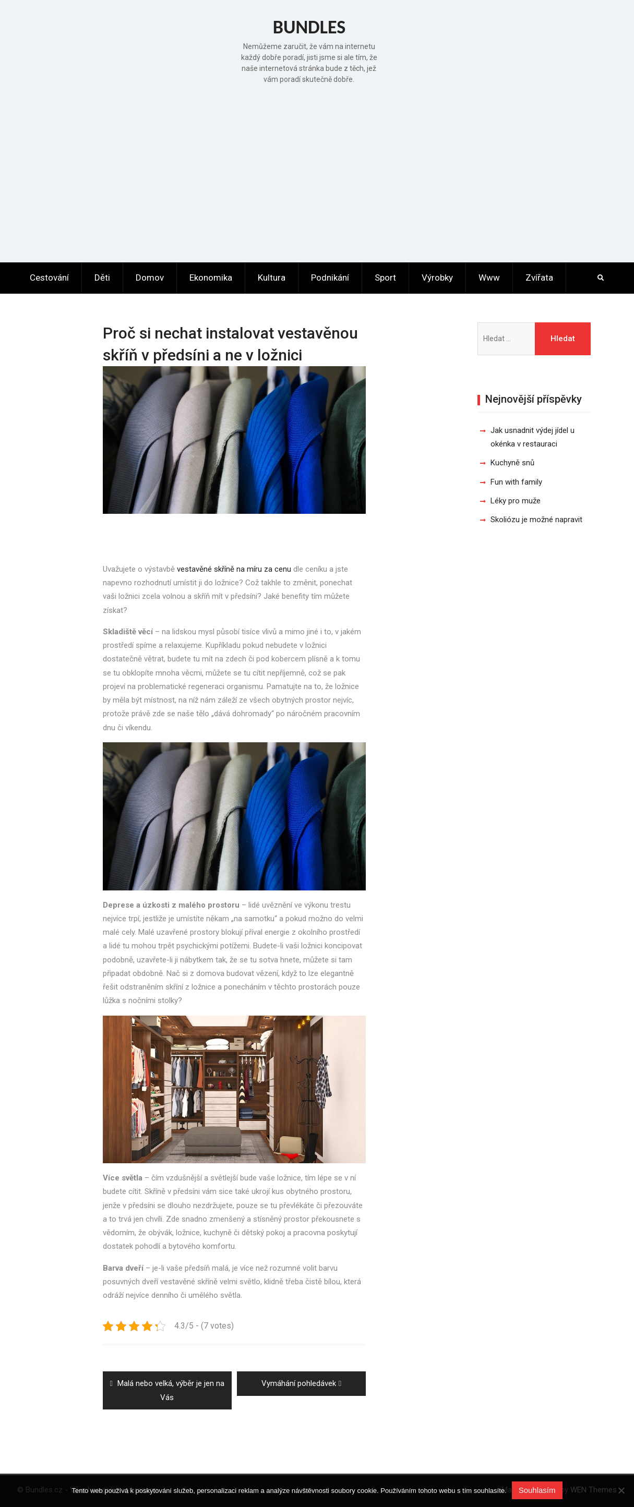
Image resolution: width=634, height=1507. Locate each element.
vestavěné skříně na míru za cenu (234, 569)
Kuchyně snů (512, 462)
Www (489, 277)
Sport (385, 277)
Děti (102, 277)
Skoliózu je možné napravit (536, 519)
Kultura (271, 277)
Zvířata (539, 277)
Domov (150, 277)
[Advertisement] (317, 171)
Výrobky (437, 277)
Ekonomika (210, 277)
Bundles (309, 27)
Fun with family (516, 482)
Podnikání (330, 277)
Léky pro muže (516, 500)
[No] (621, 1490)
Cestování (49, 277)
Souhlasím (537, 1490)
